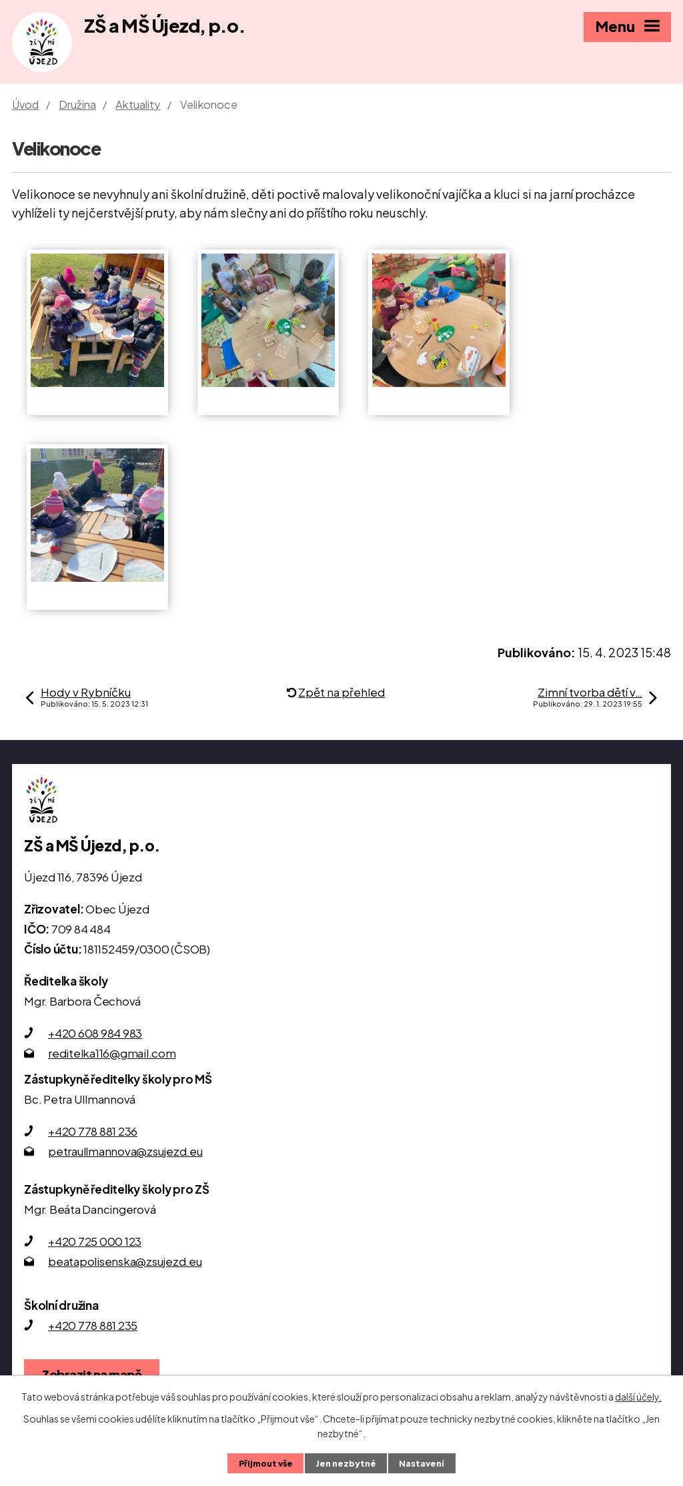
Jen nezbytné (345, 1463)
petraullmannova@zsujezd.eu (125, 1151)
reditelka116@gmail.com (112, 1053)
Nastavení (421, 1463)
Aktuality (137, 104)
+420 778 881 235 (92, 1325)
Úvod (25, 104)
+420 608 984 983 (95, 1033)
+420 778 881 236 (92, 1131)
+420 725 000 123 (94, 1241)
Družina (77, 104)
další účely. (638, 1397)
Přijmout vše (266, 1463)
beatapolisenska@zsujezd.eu (125, 1261)
